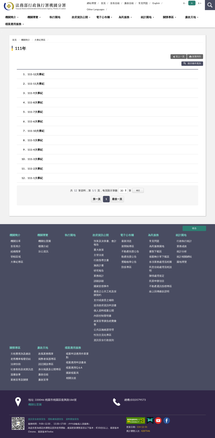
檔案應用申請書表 (76, 362)
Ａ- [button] (184, 3)
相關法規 (71, 377)
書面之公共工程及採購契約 (105, 293)
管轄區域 (16, 256)
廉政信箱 (129, 3)
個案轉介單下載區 (159, 256)
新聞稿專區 (127, 246)
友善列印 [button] (196, 56)
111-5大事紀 (35, 140)
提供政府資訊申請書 (105, 305)
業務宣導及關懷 (19, 379)
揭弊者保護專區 (47, 358)
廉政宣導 (43, 379)
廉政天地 (190, 17)
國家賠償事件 (101, 286)
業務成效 (182, 246)
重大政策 (99, 249)
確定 (138, 190)
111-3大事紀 (35, 159)
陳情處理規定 (156, 275)
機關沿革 (16, 240)
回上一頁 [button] (180, 56)
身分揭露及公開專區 (49, 369)
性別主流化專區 (102, 334)
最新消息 (126, 240)
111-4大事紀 (35, 149)
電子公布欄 (103, 17)
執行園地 (55, 17)
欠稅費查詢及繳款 (21, 353)
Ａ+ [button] (199, 3)
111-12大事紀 (36, 74)
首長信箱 (115, 3)
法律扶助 (16, 363)
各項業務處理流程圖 (160, 261)
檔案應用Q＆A (74, 367)
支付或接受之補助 (104, 300)
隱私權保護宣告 (55, 419)
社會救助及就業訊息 (22, 369)
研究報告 (99, 270)
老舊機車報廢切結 (21, 358)
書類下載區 (155, 251)
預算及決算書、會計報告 (105, 242)
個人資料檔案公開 (104, 310)
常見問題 (143, 3)
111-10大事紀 (36, 131)
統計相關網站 (184, 256)
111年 (20, 48)
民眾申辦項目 (156, 280)
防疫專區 (126, 266)
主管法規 (99, 254)
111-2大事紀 (35, 168)
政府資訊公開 (80, 17)
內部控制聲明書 (102, 315)
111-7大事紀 (35, 112)
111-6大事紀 (35, 121)
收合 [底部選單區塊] (194, 228)
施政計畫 (99, 265)
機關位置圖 (44, 240)
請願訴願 (99, 280)
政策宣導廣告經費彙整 (105, 322)
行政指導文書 (101, 260)
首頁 (103, 3)
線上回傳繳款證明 (159, 291)
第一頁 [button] (96, 198)
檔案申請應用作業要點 (77, 355)
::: (3, 2)
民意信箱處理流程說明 (160, 268)
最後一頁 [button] (117, 198)
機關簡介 (10, 17)
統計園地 (146, 17)
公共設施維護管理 (104, 329)
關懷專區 (168, 17)
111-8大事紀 (35, 102)
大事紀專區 (39, 39)
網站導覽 (91, 3)
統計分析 (182, 251)
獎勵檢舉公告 (129, 261)
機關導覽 (32, 17)
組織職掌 (16, 251)
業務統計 (99, 275)
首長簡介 (16, 246)
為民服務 (124, 17)
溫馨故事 (16, 374)
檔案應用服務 (13, 24)
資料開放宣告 (72, 419)
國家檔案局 (72, 372)
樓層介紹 (43, 246)
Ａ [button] (192, 3)
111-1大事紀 (35, 178)
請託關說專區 (45, 363)
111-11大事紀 (36, 83)
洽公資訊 (43, 251)
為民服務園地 (156, 246)
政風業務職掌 (45, 353)
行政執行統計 (184, 240)
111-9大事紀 (35, 93)
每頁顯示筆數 (110, 190)
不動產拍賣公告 (130, 251)
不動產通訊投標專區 (160, 286)
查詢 (210, 5)
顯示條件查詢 (192, 63)
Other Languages (95, 9)
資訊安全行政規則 (104, 339)
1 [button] (106, 198)
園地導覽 (182, 261)
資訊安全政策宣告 (37, 419)
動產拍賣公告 (129, 256)
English (156, 3)
